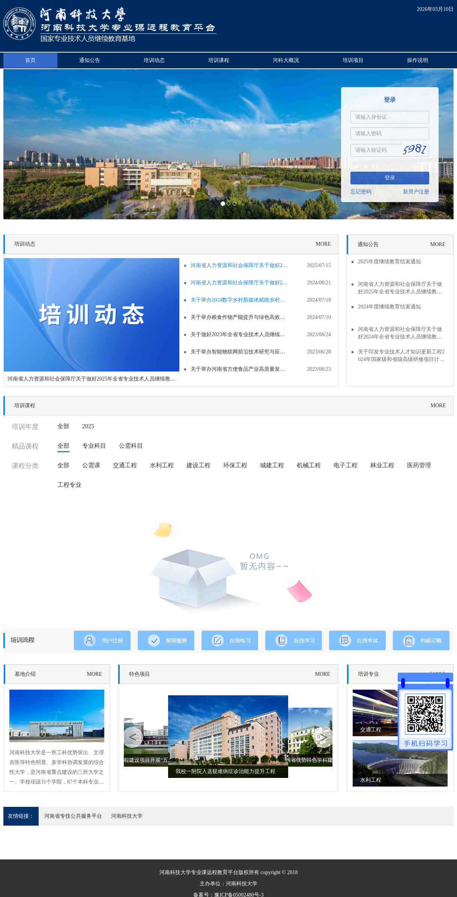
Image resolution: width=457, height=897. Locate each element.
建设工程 (198, 465)
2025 (88, 426)
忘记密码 (360, 192)
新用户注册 (416, 192)
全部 (63, 426)
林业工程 (382, 465)
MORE (323, 244)
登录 (390, 178)
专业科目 (94, 445)
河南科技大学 (127, 816)
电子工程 (346, 465)
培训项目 (353, 60)
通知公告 (89, 60)
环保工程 (235, 465)
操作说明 (417, 60)
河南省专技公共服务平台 (73, 816)
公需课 (91, 465)
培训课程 (218, 60)
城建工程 (272, 465)
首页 (30, 60)
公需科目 (131, 445)
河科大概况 (286, 60)
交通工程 (125, 465)
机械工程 (309, 465)
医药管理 (419, 465)
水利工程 (162, 465)
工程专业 (69, 485)
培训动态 (154, 60)
